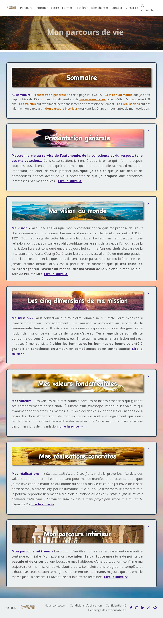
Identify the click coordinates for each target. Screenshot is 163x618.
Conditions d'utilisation (86, 605)
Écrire (55, 8)
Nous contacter (55, 605)
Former (67, 8)
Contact (116, 8)
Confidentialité (116, 605)
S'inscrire (131, 8)
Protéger (81, 8)
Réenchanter (99, 8)
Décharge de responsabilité (107, 610)
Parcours (26, 8)
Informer (41, 8)
